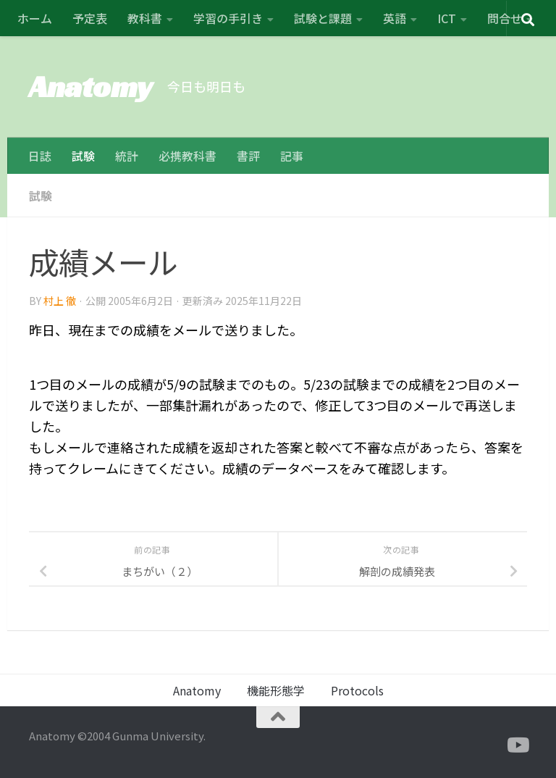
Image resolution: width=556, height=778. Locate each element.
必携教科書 (187, 155)
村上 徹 (59, 300)
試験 (83, 155)
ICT (446, 18)
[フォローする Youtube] (517, 745)
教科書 (144, 18)
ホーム (34, 18)
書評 (248, 155)
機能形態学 (276, 690)
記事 (291, 155)
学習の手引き (228, 18)
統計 (126, 155)
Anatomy (91, 86)
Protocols (357, 690)
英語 (394, 18)
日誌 (39, 155)
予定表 (89, 18)
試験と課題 (323, 18)
